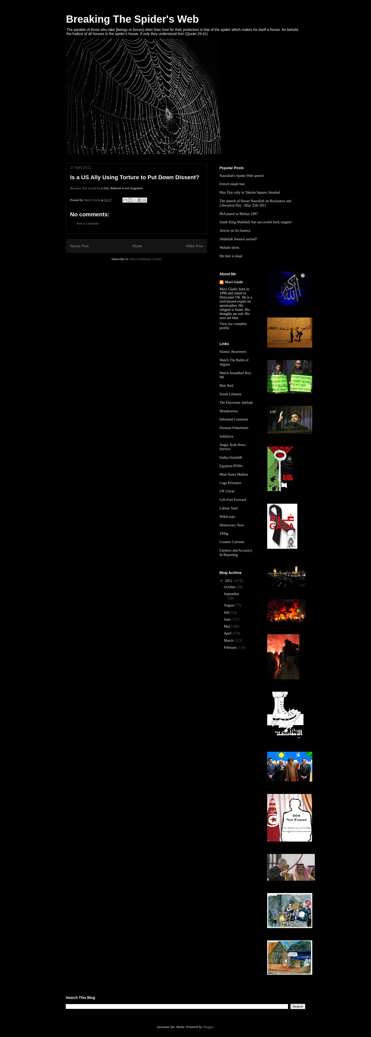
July (227, 612)
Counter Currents (232, 542)
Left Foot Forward (233, 500)
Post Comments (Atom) (146, 259)
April (228, 633)
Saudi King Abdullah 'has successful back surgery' (256, 222)
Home (137, 246)
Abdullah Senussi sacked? (238, 239)
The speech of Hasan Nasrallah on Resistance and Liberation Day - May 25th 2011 (255, 203)
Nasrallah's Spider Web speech (242, 176)
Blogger (208, 1027)
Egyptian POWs (231, 466)
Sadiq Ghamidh (231, 457)
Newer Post (79, 246)
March (229, 640)
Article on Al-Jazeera (235, 231)
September (231, 594)
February (231, 647)
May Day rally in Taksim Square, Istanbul (250, 192)
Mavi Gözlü (234, 282)
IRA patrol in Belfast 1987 (239, 214)
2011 (229, 581)
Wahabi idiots (229, 248)
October (230, 587)
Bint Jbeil (226, 386)
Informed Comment (234, 419)
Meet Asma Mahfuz (234, 474)
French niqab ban (232, 184)
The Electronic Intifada (236, 403)
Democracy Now (232, 525)
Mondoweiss (229, 411)
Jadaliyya (226, 436)
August (229, 605)
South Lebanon (230, 394)
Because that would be (85, 188)
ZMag (224, 533)
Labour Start (229, 508)
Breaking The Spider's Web (132, 19)
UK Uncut (227, 491)
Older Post (194, 246)
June (227, 619)
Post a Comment (88, 223)
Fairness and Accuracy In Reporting (236, 553)
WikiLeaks (227, 517)
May (227, 626)
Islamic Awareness (233, 352)
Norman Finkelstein (234, 428)
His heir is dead (231, 256)
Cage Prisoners (230, 483)
